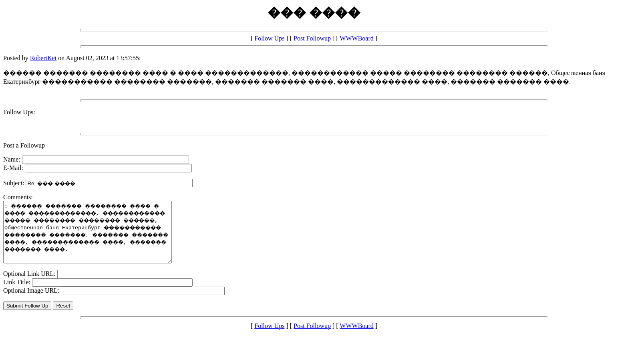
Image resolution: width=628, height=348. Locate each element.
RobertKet (43, 58)
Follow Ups (269, 38)
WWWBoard (356, 38)
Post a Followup (24, 145)
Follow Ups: (19, 112)
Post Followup (312, 38)
